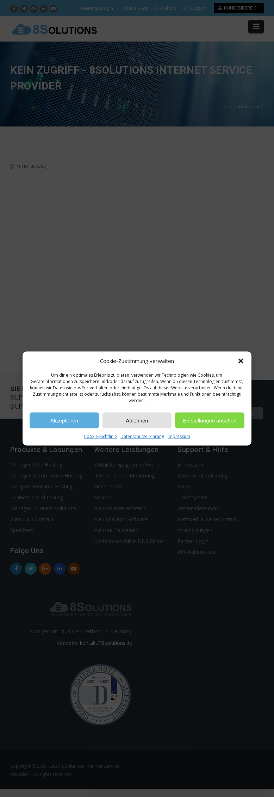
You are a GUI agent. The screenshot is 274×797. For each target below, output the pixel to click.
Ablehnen (137, 420)
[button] (240, 360)
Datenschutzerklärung (142, 436)
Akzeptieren (64, 420)
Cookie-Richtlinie (100, 436)
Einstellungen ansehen (210, 420)
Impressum (179, 436)
